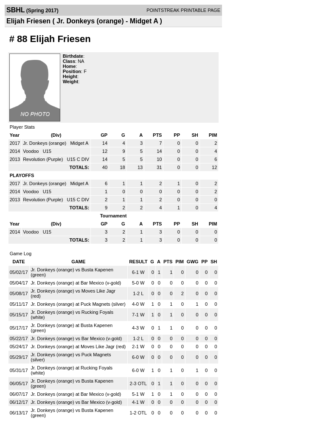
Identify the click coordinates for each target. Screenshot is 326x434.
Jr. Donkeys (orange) (45, 143)
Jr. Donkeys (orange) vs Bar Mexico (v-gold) (76, 338)
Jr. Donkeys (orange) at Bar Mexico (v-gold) (76, 282)
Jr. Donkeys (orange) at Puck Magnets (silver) (78, 304)
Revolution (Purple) (43, 159)
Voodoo (31, 151)
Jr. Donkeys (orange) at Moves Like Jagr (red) (78, 346)
